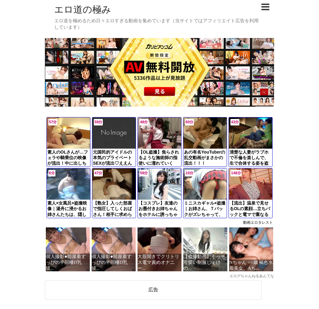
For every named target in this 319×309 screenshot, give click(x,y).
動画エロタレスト (258, 222)
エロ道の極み (82, 9)
